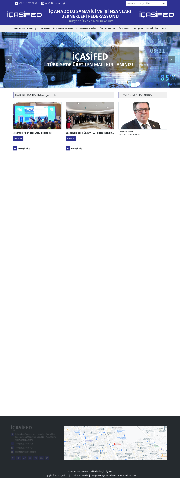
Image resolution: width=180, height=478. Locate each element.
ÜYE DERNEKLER (107, 28)
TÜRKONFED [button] (124, 28)
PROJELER (138, 28)
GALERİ (149, 28)
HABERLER (46, 28)
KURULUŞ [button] (32, 28)
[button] (8, 59)
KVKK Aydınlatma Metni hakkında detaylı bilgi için (90, 471)
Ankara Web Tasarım (127, 475)
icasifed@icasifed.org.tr (53, 3)
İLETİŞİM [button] (160, 28)
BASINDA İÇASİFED (88, 28)
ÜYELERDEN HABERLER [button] (64, 28)
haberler (18, 138)
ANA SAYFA (19, 28)
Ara (164, 3)
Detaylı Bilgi (21, 148)
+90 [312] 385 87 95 (26, 3)
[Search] (143, 3)
